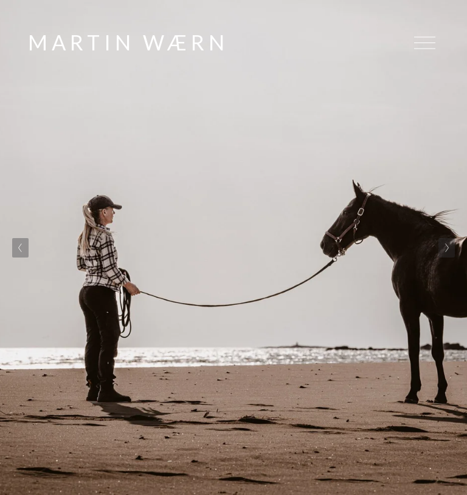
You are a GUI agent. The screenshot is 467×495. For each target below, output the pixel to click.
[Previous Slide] (20, 248)
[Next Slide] (446, 248)
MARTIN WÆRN (128, 42)
